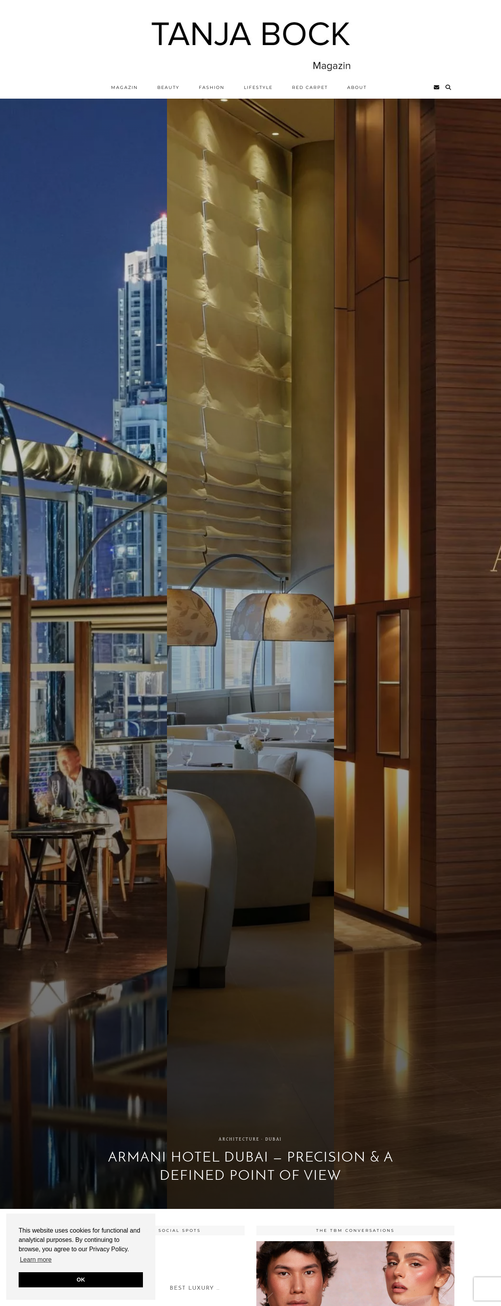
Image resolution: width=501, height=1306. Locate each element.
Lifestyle (258, 87)
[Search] (448, 87)
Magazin (124, 87)
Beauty (168, 87)
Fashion (211, 87)
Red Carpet (310, 87)
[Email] (437, 87)
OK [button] (81, 1279)
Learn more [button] (36, 1259)
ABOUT (357, 87)
